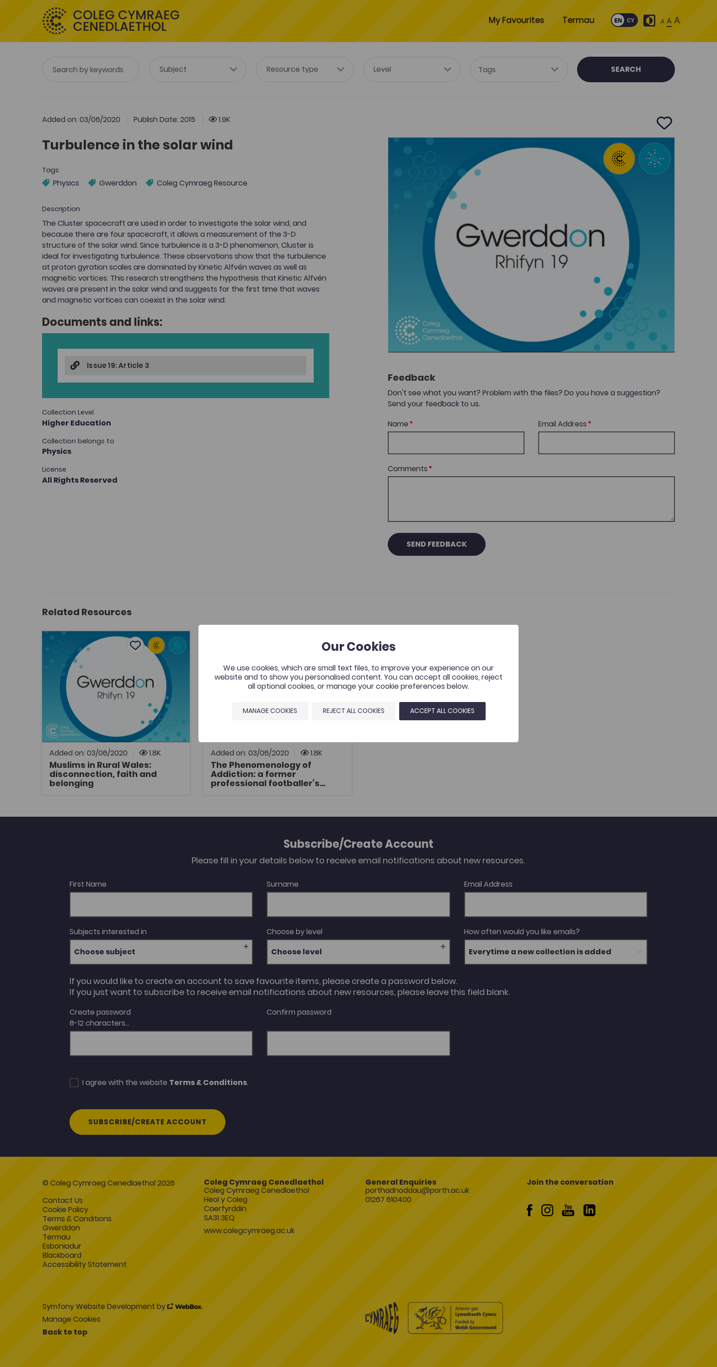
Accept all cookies (442, 710)
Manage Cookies (270, 710)
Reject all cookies (354, 710)
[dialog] (358, 683)
